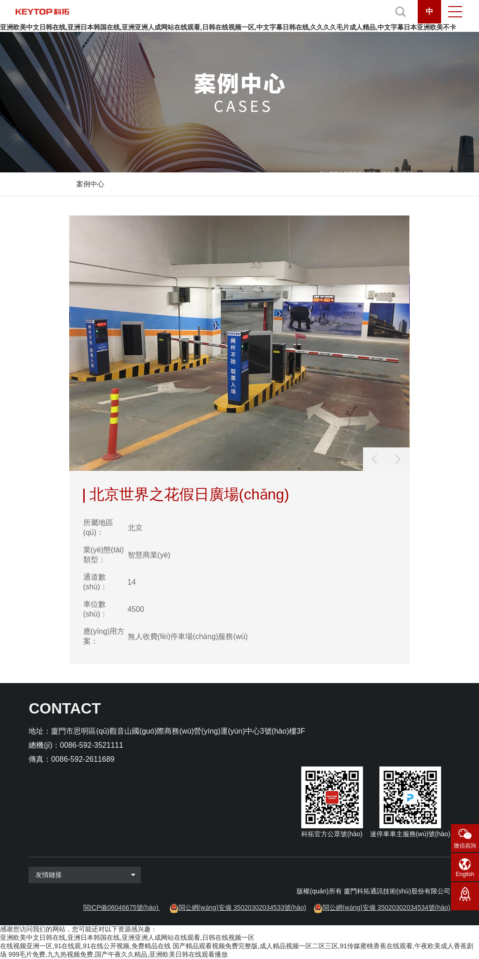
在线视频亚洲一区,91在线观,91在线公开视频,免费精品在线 (85, 946)
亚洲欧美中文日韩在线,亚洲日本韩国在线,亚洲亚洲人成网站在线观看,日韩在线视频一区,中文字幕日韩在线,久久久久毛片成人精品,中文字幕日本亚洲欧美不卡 (228, 27)
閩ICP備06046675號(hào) (120, 907)
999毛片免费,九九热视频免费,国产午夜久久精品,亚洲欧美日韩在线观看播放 (118, 954)
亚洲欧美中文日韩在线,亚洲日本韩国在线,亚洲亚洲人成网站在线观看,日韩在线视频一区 (127, 937)
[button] (398, 459)
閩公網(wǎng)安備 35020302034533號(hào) (242, 907)
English (465, 874)
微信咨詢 (465, 845)
